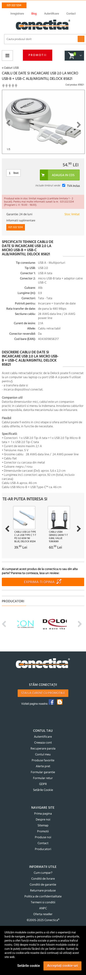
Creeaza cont (43, 742)
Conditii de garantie (43, 884)
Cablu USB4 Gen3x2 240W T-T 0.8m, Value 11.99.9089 (58, 536)
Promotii (38, 55)
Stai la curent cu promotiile (43, 693)
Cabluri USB (10, 67)
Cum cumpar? (43, 873)
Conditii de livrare (43, 878)
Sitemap (43, 825)
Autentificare (43, 736)
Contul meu (43, 754)
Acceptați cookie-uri (62, 966)
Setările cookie (28, 966)
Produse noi (43, 837)
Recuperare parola (43, 748)
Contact (43, 843)
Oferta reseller (43, 914)
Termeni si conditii (43, 902)
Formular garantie (43, 772)
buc (16, 173)
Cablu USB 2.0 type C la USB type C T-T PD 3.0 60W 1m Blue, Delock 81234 (25, 536)
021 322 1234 (14, 5)
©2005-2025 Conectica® (43, 920)
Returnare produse (43, 890)
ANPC (43, 908)
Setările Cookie (43, 790)
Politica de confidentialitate (43, 896)
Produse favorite (43, 760)
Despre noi (43, 819)
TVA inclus (73, 186)
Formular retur (43, 778)
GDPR (43, 784)
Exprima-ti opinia (39, 582)
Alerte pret (43, 766)
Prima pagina (43, 813)
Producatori (43, 849)
